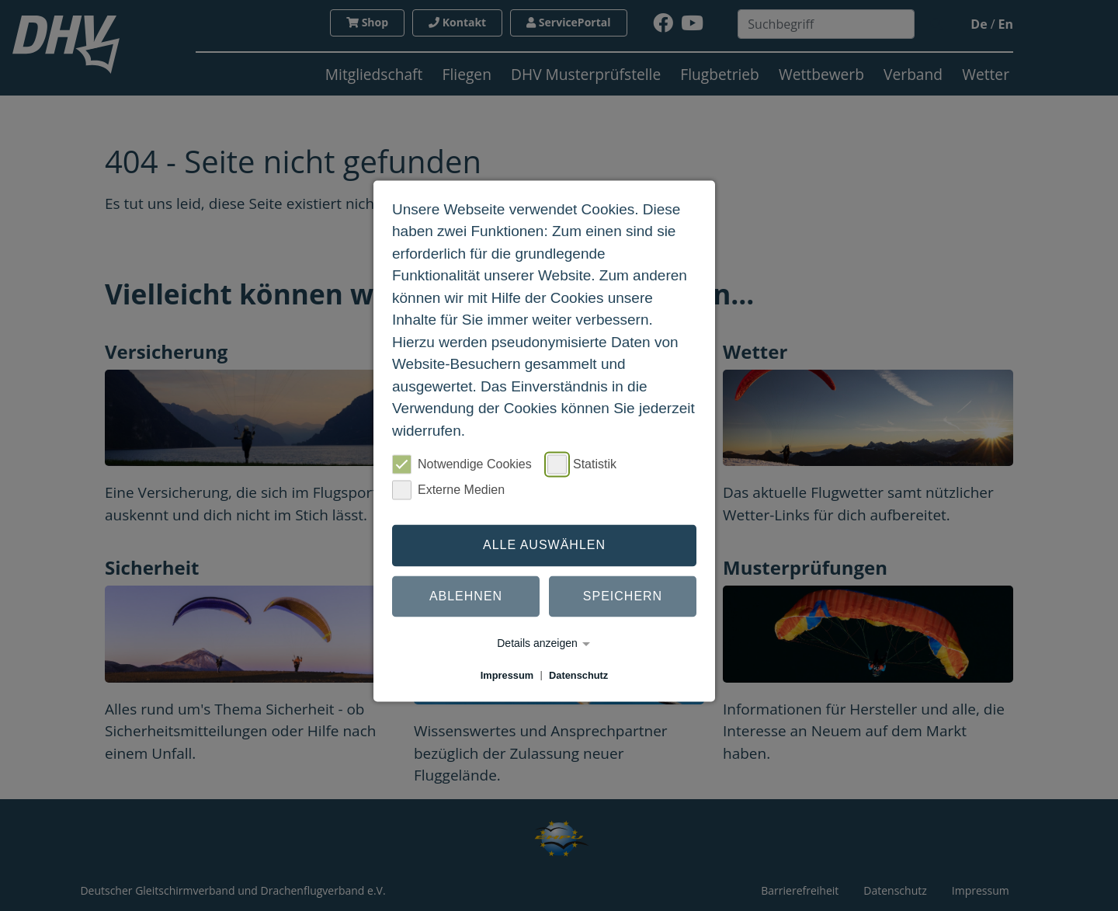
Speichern (622, 596)
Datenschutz (578, 675)
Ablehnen (465, 596)
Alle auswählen (544, 544)
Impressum (507, 675)
